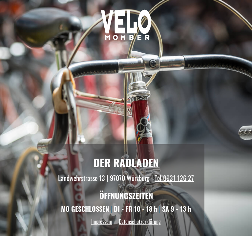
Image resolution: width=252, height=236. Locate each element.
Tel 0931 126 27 (174, 178)
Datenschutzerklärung (140, 222)
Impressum (101, 222)
